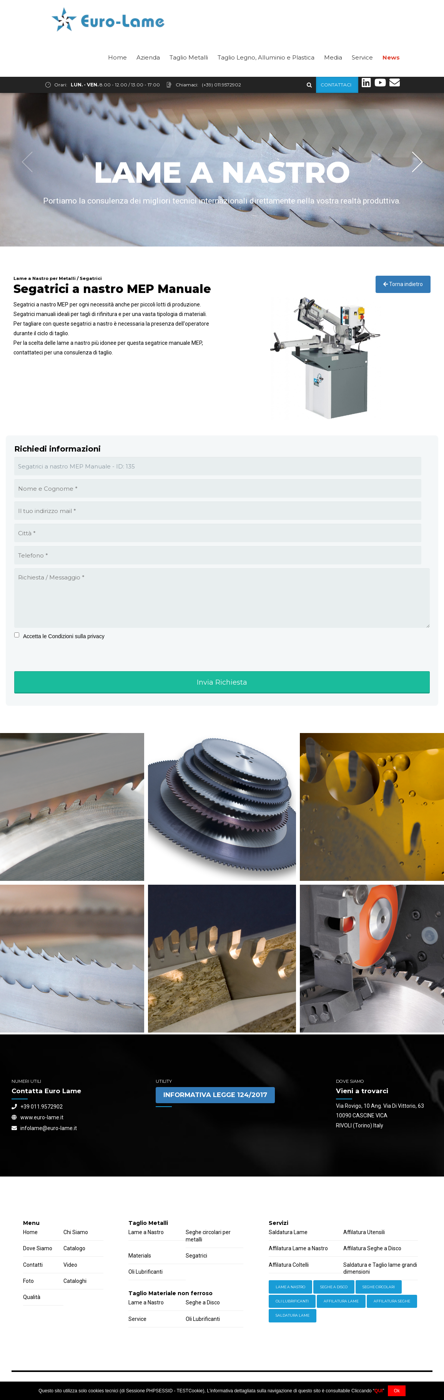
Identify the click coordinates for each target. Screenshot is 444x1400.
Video (70, 1265)
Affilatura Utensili (364, 1232)
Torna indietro (403, 284)
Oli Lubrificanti (145, 1272)
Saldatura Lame (288, 1232)
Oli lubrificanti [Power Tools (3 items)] (292, 1301)
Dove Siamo (37, 1248)
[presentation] (62, 668)
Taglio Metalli (189, 73)
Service (362, 73)
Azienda (148, 73)
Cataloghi (74, 1281)
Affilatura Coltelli (289, 1265)
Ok (396, 1390)
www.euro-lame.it (37, 1117)
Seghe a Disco (203, 1302)
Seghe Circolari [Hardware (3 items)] (379, 1287)
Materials (139, 1256)
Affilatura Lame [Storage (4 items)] (341, 1301)
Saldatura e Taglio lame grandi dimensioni (380, 1268)
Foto (28, 1281)
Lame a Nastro (146, 1232)
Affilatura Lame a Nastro (298, 1248)
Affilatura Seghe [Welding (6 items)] (392, 1301)
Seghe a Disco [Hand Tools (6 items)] (334, 1287)
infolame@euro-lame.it (44, 1128)
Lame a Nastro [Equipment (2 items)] (290, 1287)
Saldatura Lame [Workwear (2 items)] (292, 1315)
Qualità (31, 1297)
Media (333, 73)
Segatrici (196, 1256)
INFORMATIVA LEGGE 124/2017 (215, 1095)
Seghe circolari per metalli (208, 1236)
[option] (222, 170)
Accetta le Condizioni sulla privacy (64, 636)
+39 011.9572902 (37, 1107)
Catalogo (74, 1248)
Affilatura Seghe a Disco (372, 1248)
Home (117, 73)
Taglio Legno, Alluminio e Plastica (266, 73)
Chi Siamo (75, 1232)
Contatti (33, 1265)
